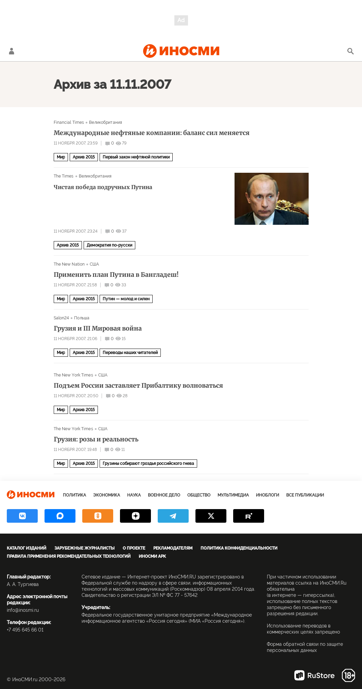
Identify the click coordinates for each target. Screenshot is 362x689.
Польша (81, 318)
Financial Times (69, 122)
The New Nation (69, 264)
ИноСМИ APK (152, 556)
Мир (61, 157)
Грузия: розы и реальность (96, 439)
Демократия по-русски (109, 245)
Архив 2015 (84, 157)
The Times (64, 176)
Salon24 (61, 318)
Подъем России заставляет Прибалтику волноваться (138, 385)
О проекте (134, 548)
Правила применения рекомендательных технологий (69, 556)
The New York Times (73, 375)
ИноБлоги (267, 495)
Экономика (106, 495)
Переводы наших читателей (130, 352)
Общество (198, 495)
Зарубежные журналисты (84, 548)
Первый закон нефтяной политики (136, 157)
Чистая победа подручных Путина (103, 187)
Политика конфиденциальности (239, 548)
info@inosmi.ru (23, 610)
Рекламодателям (172, 548)
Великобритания (105, 122)
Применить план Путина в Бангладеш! (116, 275)
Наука (134, 495)
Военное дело (164, 495)
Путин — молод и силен (126, 299)
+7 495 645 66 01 (25, 630)
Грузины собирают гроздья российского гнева (148, 463)
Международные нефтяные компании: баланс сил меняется (151, 133)
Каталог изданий (26, 548)
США (94, 264)
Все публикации (305, 495)
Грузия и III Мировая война (98, 328)
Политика (74, 495)
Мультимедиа (233, 495)
